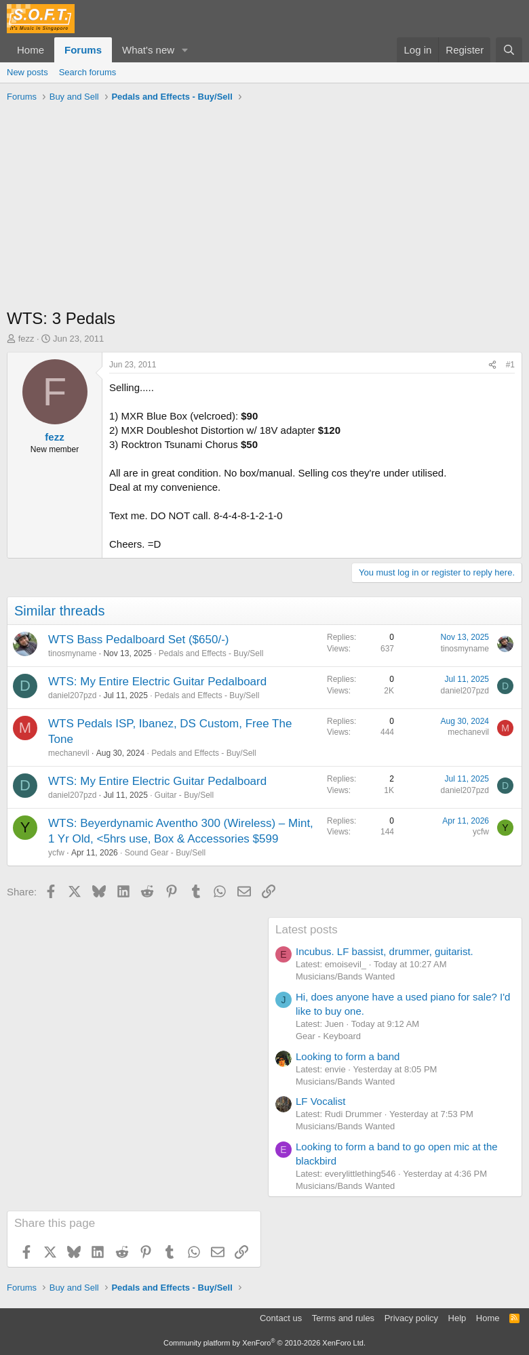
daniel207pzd (72, 695)
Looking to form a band (347, 1056)
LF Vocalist (320, 1101)
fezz (26, 338)
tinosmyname (72, 653)
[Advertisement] (264, 209)
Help (457, 1318)
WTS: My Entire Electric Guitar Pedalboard (157, 681)
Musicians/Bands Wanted (345, 976)
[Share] (492, 365)
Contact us (281, 1318)
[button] (185, 49)
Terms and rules (343, 1318)
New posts (27, 72)
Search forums (88, 72)
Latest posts (306, 929)
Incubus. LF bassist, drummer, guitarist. (384, 951)
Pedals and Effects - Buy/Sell (211, 653)
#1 (510, 364)
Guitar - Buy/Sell (184, 795)
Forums (83, 50)
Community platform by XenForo (264, 1343)
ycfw (56, 852)
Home (30, 50)
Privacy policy (411, 1318)
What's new (148, 50)
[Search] (509, 49)
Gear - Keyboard (328, 1036)
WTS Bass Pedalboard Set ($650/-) (138, 639)
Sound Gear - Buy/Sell (165, 852)
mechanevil (69, 753)
